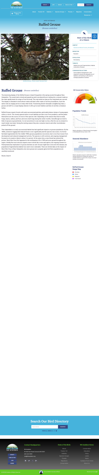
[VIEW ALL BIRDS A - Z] (56, 430)
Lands (87, 456)
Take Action (69, 4)
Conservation (88, 12)
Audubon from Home (86, 461)
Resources (88, 15)
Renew (60, 4)
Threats (71, 11)
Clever (94, 471)
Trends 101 (41, 12)
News (87, 458)
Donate (46, 4)
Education (87, 451)
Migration (79, 12)
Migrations (64, 461)
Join (53, 4)
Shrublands (91, 47)
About (34, 12)
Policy (87, 453)
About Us (87, 463)
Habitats (50, 11)
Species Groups (60, 11)
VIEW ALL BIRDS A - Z (48, 431)
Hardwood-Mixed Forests (80, 47)
